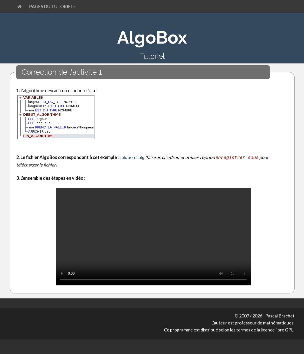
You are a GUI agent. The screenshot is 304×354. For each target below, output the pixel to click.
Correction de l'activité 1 (62, 72)
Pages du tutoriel (52, 6)
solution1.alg (131, 157)
